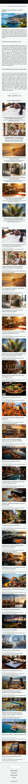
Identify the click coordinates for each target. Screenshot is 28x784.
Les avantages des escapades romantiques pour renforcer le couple (13, 289)
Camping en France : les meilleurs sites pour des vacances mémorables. (13, 568)
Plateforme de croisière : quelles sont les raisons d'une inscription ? (12, 546)
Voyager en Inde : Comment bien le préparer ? (14, 589)
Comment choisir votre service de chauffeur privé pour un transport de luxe (13, 332)
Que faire (14, 773)
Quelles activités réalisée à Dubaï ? (11, 461)
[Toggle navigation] (2, 2)
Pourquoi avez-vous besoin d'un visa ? (12, 670)
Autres (6, 6)
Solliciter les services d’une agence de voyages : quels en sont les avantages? (12, 713)
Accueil (2, 6)
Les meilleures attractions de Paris (11, 609)
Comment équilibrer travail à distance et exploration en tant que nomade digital (12, 267)
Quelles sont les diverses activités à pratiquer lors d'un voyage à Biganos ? (12, 691)
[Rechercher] (14, 767)
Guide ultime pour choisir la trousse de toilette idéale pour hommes (12, 310)
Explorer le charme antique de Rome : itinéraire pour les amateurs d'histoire (12, 440)
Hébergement (14, 770)
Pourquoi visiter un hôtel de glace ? (11, 650)
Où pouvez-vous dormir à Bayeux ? (11, 525)
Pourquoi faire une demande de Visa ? (12, 756)
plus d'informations (8, 50)
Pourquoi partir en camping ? (9, 630)
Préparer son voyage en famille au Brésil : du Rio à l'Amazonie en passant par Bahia (13, 354)
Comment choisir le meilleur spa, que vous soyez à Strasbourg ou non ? (13, 482)
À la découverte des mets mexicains (11, 397)
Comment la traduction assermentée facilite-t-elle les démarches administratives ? (14, 245)
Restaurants (14, 775)
